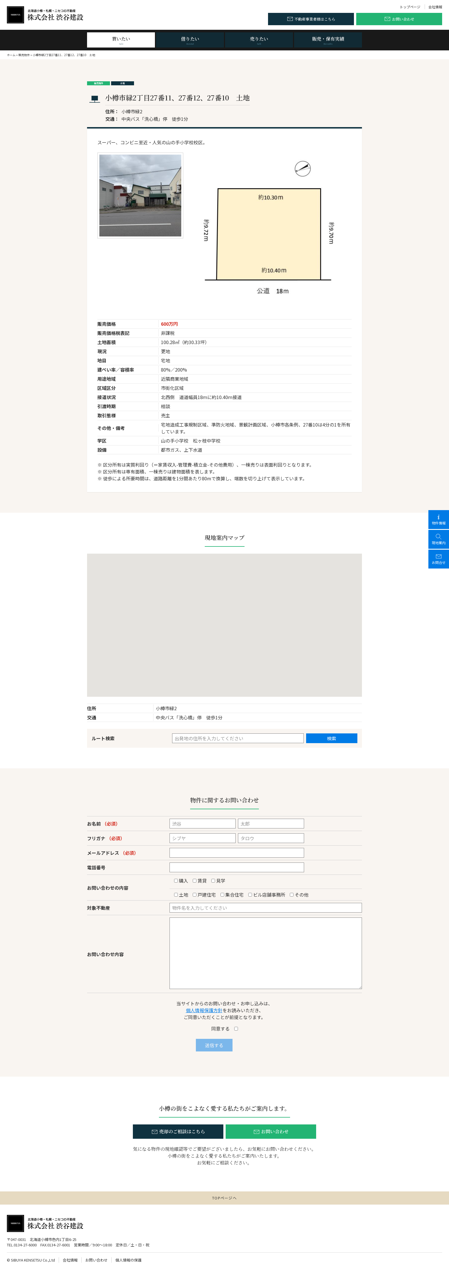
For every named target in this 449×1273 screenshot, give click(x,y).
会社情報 (435, 6)
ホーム (11, 55)
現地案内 (439, 539)
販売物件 (24, 55)
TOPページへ (224, 1198)
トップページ (410, 6)
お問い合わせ (96, 1260)
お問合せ (439, 559)
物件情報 (439, 519)
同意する (224, 1028)
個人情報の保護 (128, 1260)
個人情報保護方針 (204, 1010)
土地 (122, 83)
